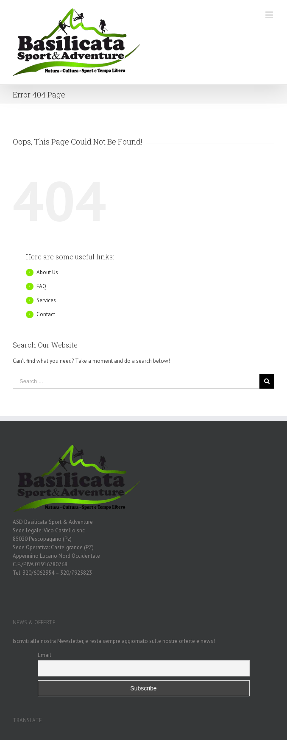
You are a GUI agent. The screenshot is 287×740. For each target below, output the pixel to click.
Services (46, 300)
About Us (47, 272)
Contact (45, 314)
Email (44, 655)
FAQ (41, 286)
